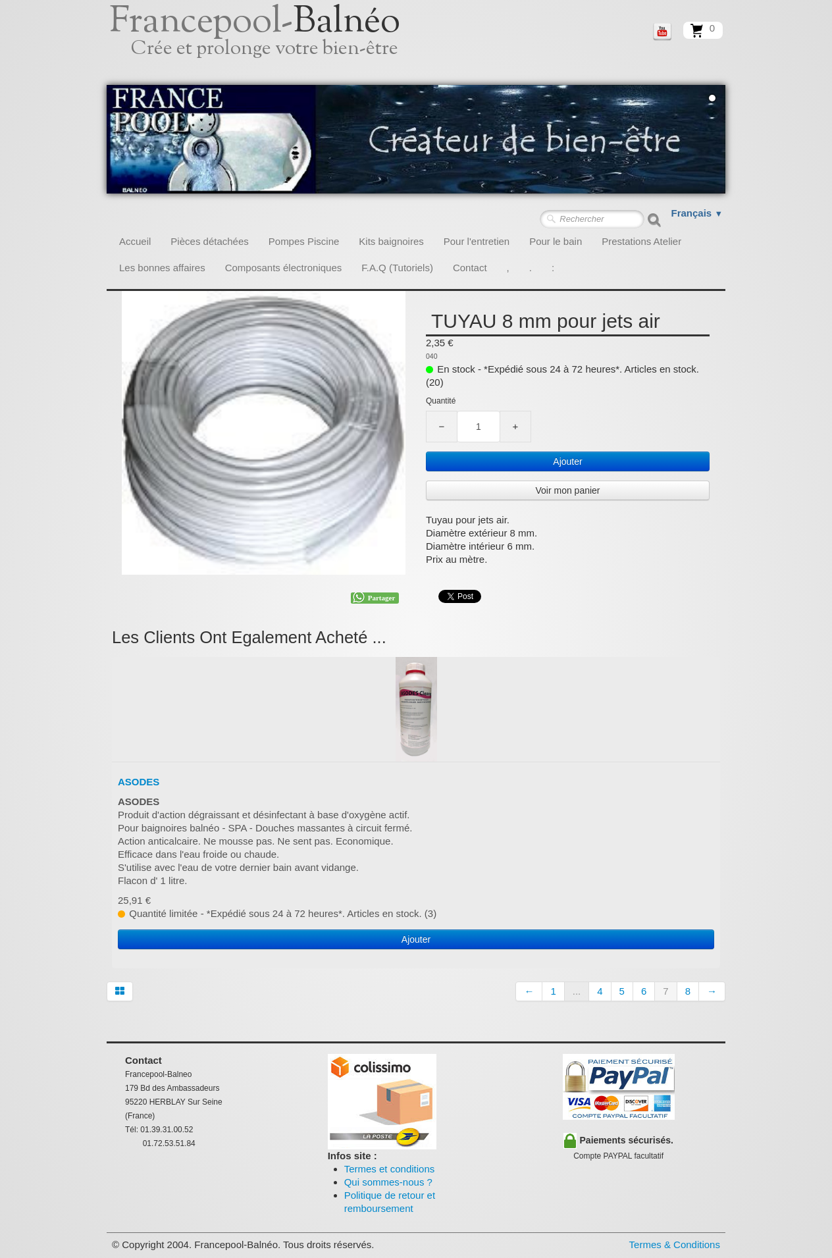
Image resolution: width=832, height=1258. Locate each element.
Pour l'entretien (476, 241)
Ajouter (567, 461)
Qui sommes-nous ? (388, 1182)
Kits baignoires (391, 241)
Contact (470, 267)
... (577, 991)
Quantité (440, 401)
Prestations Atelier (641, 241)
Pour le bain (555, 241)
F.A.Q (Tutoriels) (397, 267)
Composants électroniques (283, 267)
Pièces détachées (209, 241)
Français (697, 213)
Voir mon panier (567, 490)
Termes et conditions (389, 1168)
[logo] (269, 43)
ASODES (138, 781)
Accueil (135, 241)
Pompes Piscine (304, 241)
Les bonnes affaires (162, 267)
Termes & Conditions (674, 1244)
